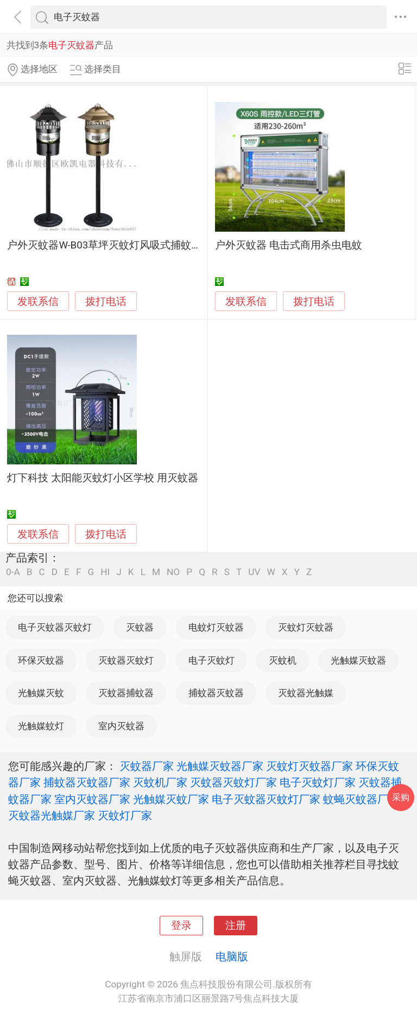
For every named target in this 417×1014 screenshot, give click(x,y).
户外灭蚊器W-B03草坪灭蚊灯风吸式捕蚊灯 (104, 245)
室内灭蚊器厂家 (92, 799)
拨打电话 (106, 301)
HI (105, 572)
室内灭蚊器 (121, 725)
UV (254, 572)
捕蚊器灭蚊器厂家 (86, 782)
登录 (181, 926)
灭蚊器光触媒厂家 (51, 815)
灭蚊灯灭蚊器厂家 (309, 766)
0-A (13, 572)
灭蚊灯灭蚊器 (305, 627)
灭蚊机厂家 (160, 782)
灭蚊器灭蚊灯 (126, 660)
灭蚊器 (140, 627)
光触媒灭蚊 (41, 692)
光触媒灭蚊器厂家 (219, 766)
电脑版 (232, 956)
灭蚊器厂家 (146, 766)
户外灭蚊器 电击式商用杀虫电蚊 (288, 245)
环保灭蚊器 (41, 660)
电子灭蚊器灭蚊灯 (55, 627)
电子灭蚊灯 (211, 660)
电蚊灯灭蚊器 (216, 627)
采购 (400, 797)
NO (173, 572)
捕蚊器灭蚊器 (216, 692)
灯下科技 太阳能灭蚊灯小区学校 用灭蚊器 (102, 478)
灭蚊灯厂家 (125, 815)
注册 (235, 926)
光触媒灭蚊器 (358, 660)
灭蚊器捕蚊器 (126, 692)
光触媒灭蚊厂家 (171, 799)
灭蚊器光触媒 (305, 692)
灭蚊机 (282, 660)
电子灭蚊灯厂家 (318, 782)
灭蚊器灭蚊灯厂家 (233, 782)
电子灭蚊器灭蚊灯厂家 (266, 799)
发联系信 (38, 302)
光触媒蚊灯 (41, 725)
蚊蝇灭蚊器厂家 (361, 799)
